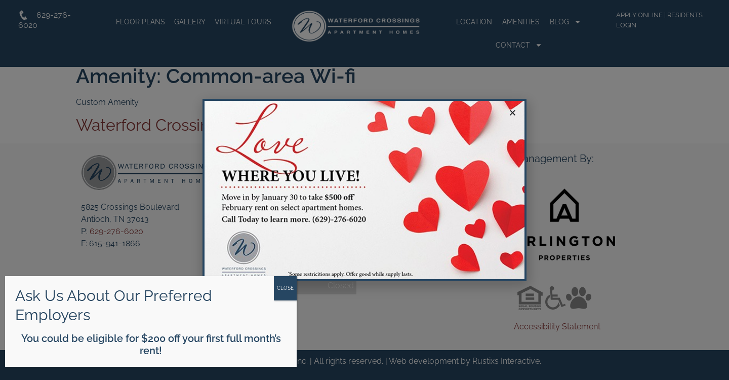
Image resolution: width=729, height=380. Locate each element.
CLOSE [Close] (285, 288)
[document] (364, 190)
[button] (512, 113)
